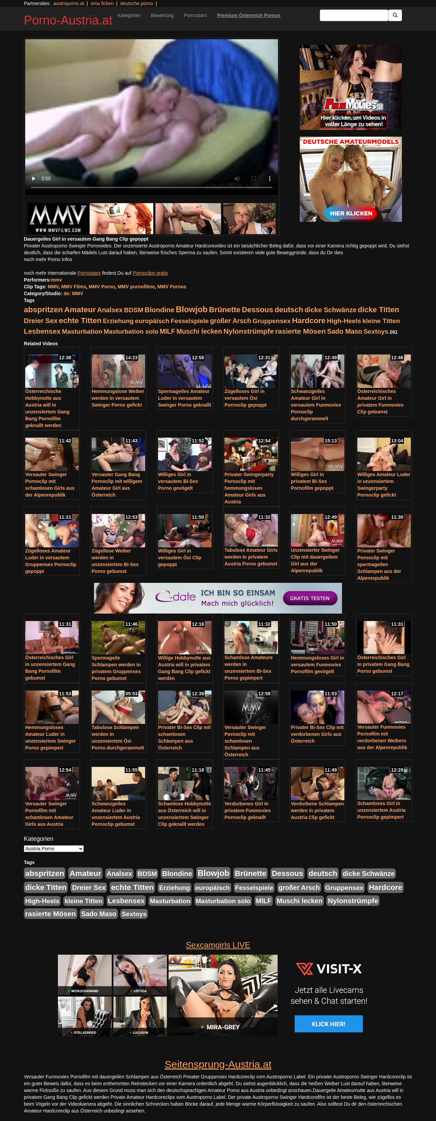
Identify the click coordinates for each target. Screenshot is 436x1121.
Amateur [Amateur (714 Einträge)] (80, 309)
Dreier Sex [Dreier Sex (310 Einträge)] (41, 320)
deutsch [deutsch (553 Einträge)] (289, 309)
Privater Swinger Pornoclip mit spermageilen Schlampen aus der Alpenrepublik (379, 564)
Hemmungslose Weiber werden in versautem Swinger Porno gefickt (118, 398)
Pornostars (195, 15)
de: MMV (73, 293)
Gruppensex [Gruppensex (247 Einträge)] (271, 320)
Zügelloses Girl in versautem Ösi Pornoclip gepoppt (245, 398)
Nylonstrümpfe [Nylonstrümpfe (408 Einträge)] (248, 331)
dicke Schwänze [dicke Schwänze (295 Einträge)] (330, 310)
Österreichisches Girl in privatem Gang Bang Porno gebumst (383, 664)
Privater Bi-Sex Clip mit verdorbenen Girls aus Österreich (317, 734)
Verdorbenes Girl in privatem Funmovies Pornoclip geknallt (247, 810)
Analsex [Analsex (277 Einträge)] (110, 310)
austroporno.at (68, 3)
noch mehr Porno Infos (48, 259)
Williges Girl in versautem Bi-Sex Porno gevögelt (178, 481)
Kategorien (129, 15)
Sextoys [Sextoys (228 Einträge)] (375, 331)
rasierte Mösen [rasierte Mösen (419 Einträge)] (300, 331)
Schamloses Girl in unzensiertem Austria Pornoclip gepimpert (381, 810)
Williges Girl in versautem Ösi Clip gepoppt (179, 557)
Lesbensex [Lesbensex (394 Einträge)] (42, 331)
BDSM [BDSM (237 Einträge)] (133, 310)
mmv (56, 280)
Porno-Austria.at (68, 20)
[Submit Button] (395, 15)
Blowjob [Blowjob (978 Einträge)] (191, 309)
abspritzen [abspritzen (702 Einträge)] (43, 309)
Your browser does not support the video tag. (151, 117)
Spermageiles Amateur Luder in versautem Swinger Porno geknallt (184, 398)
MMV (53, 286)
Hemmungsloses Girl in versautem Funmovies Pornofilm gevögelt (317, 664)
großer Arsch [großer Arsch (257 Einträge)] (230, 320)
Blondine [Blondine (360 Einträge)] (159, 310)
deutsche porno (136, 3)
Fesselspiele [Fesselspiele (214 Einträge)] (189, 320)
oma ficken (102, 3)
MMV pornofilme (136, 286)
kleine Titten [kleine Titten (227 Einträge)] (381, 320)
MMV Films (73, 286)
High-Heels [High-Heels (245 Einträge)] (344, 320)
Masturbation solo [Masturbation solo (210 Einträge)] (131, 331)
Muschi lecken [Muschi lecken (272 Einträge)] (199, 331)
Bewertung (162, 15)
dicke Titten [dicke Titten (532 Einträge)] (378, 309)
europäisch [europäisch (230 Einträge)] (152, 320)
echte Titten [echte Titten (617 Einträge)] (80, 320)
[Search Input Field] (354, 15)
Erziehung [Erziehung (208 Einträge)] (118, 320)
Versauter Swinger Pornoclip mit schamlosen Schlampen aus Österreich (245, 741)
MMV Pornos (171, 286)
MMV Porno (102, 286)
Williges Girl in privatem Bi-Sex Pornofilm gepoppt (312, 481)
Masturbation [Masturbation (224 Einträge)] (82, 331)
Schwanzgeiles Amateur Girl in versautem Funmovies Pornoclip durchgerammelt (316, 405)
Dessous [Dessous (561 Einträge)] (257, 309)
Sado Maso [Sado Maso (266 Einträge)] (344, 331)
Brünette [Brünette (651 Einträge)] (224, 309)
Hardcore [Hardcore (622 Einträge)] (308, 320)
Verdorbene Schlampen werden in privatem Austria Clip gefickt (317, 810)
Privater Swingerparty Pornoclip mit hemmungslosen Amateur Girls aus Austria (249, 488)
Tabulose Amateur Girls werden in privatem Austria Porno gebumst (251, 556)
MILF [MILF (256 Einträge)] (167, 331)
